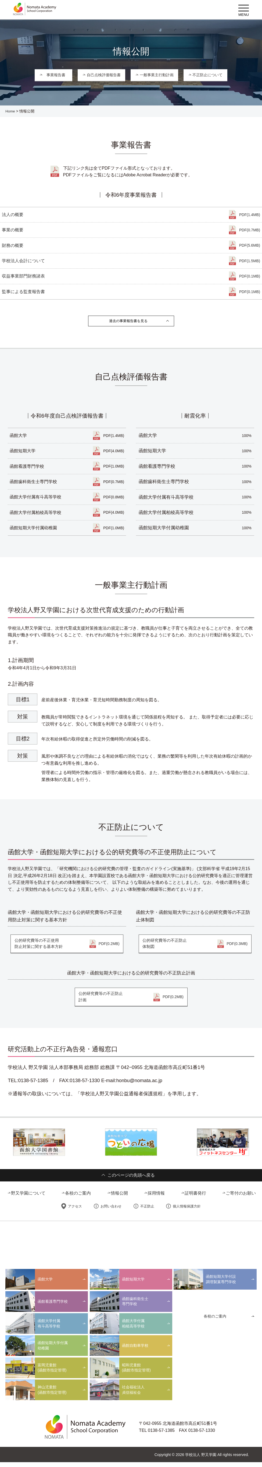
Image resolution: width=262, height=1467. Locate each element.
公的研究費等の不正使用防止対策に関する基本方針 (67, 948)
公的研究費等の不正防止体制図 (195, 948)
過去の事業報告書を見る (128, 323)
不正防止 (146, 1211)
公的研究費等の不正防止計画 (131, 1001)
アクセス (75, 1211)
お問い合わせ (111, 1211)
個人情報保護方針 (186, 1211)
